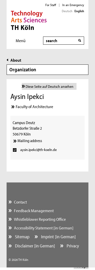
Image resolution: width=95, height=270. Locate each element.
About (15, 60)
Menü (21, 40)
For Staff (50, 5)
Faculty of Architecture (34, 106)
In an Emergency (73, 5)
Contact (20, 202)
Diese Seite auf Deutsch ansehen (49, 86)
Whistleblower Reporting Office (40, 219)
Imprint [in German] (58, 237)
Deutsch (67, 11)
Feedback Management (34, 210)
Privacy (72, 246)
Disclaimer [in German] (34, 246)
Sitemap (21, 237)
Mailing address (29, 140)
